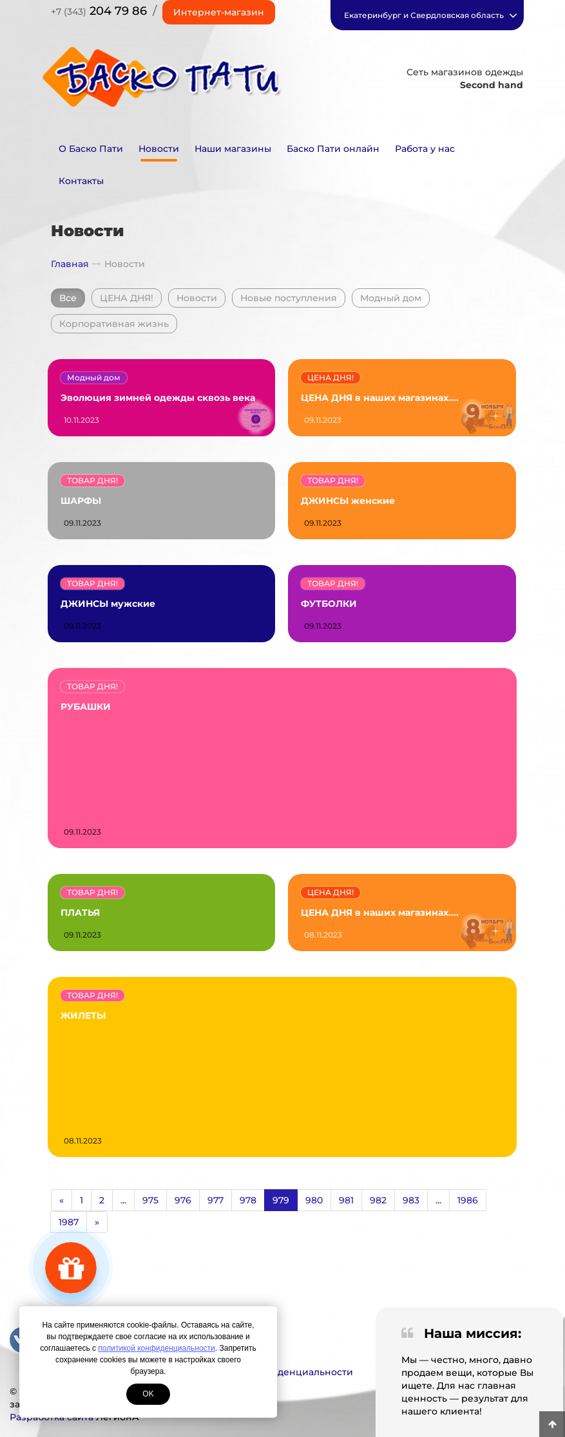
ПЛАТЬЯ (80, 912)
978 (248, 1200)
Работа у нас (425, 148)
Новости (159, 148)
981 (346, 1200)
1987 (69, 1222)
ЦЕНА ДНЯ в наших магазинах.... (380, 397)
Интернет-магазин (218, 12)
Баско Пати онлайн (333, 148)
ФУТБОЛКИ (329, 603)
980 (314, 1200)
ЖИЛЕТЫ (83, 1015)
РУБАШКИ (86, 706)
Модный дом (390, 298)
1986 (467, 1200)
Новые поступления (288, 298)
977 (215, 1200)
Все (68, 298)
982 (378, 1200)
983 (411, 1200)
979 (281, 1200)
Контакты (81, 181)
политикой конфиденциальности (156, 1348)
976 (183, 1200)
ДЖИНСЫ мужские (108, 603)
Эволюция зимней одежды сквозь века (158, 397)
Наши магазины (233, 148)
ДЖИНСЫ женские (348, 500)
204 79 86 (99, 11)
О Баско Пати (91, 148)
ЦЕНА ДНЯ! (126, 298)
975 (150, 1200)
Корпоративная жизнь (114, 323)
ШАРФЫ (81, 500)
